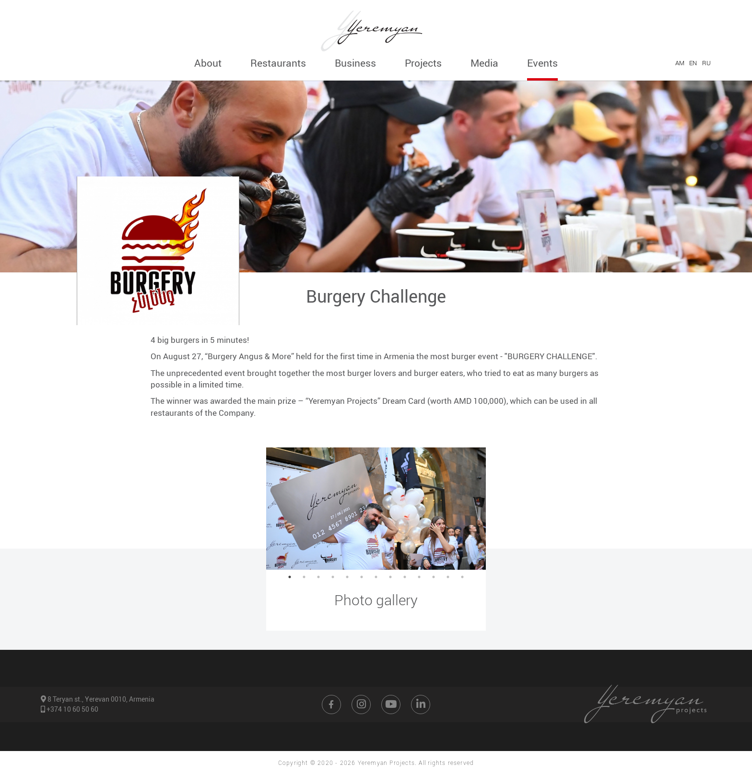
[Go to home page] (376, 28)
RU (706, 63)
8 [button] (390, 577)
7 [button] (376, 577)
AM (679, 63)
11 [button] (433, 577)
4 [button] (333, 577)
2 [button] (304, 577)
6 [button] (361, 577)
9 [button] (405, 577)
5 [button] (347, 577)
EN (693, 63)
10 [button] (419, 577)
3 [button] (318, 577)
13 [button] (462, 577)
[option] (376, 508)
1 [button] (289, 577)
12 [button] (448, 577)
